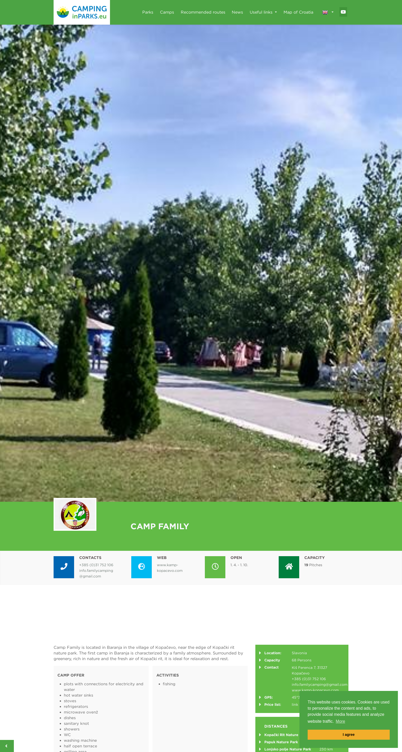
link (295, 704)
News (237, 12)
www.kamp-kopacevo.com (315, 690)
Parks (147, 12)
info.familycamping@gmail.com (319, 684)
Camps (167, 12)
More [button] (340, 721)
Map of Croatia (298, 12)
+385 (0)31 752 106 (96, 565)
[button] (328, 12)
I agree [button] (349, 734)
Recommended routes (203, 12)
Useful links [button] (262, 12)
